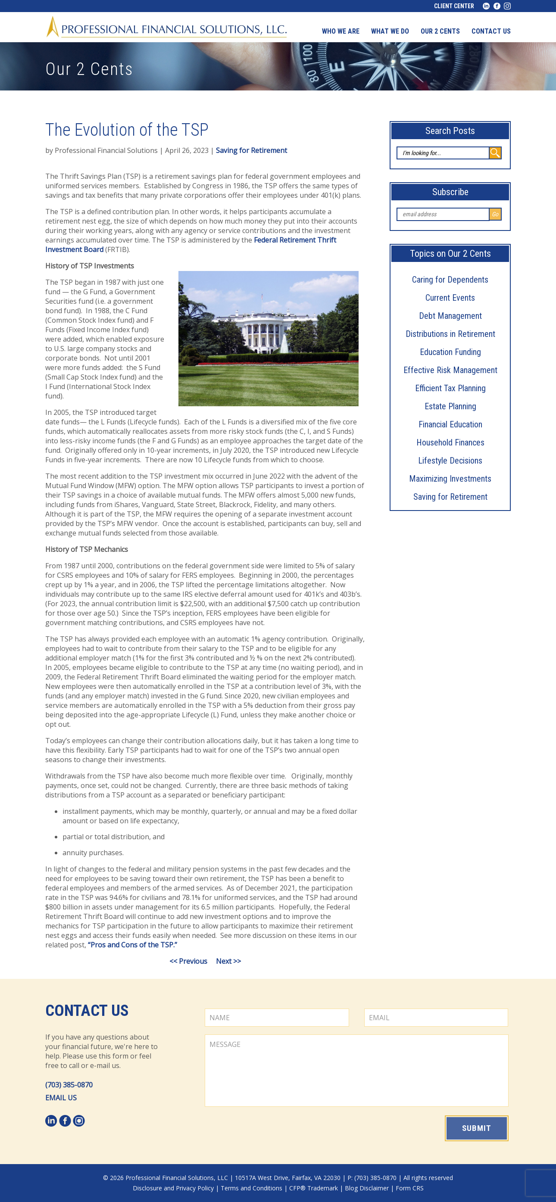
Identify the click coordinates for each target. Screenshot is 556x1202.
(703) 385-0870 (69, 1085)
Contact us (491, 31)
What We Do (390, 31)
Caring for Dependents (450, 279)
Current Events (450, 298)
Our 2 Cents (440, 31)
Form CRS (410, 1188)
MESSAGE (357, 1070)
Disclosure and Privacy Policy (173, 1188)
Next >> (228, 961)
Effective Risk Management (450, 370)
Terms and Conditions (251, 1188)
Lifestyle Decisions (450, 460)
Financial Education (450, 424)
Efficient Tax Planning (450, 388)
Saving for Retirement (450, 497)
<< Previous (188, 961)
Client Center (454, 6)
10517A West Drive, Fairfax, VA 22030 (287, 1178)
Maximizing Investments (450, 478)
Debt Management (450, 316)
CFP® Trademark (313, 1188)
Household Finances (450, 442)
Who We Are (340, 31)
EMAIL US (61, 1098)
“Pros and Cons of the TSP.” (132, 945)
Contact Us (87, 1011)
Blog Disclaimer (367, 1188)
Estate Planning (450, 406)
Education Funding (450, 352)
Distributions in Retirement (450, 334)
